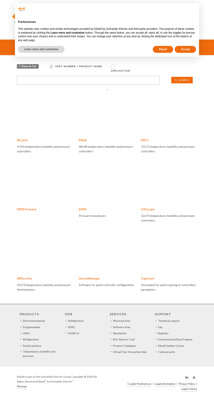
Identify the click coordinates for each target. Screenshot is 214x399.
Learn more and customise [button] (41, 49)
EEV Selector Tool (124, 339)
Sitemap (22, 386)
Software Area (121, 327)
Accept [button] (185, 49)
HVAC (26, 333)
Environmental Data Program (175, 339)
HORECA (73, 333)
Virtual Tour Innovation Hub (130, 351)
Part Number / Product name (78, 66)
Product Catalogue (124, 345)
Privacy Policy (187, 383)
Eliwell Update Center (171, 345)
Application (120, 70)
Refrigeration (31, 339)
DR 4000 (22, 140)
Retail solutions (32, 345)
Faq (160, 327)
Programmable (31, 327)
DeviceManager (89, 278)
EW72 (144, 140)
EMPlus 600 (24, 278)
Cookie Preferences (139, 383)
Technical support (169, 320)
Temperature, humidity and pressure (39, 353)
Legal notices (189, 388)
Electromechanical (34, 320)
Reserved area (121, 320)
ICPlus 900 (148, 209)
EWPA (82, 209)
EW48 (82, 140)
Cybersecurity (166, 351)
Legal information (165, 383)
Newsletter (120, 333)
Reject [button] (163, 49)
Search (181, 80)
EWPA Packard (26, 209)
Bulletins (163, 333)
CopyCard (147, 278)
